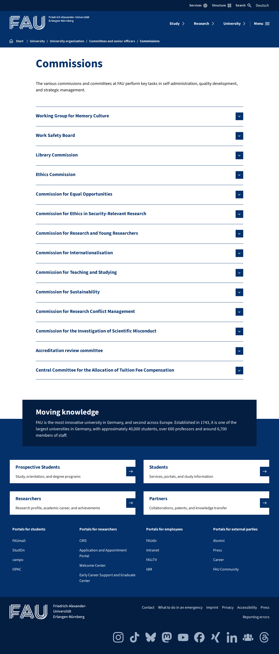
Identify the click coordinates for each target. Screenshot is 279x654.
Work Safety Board (55, 135)
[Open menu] (261, 23)
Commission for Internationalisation (74, 252)
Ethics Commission (55, 174)
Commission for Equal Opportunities (74, 194)
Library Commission (57, 155)
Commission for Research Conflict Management (85, 311)
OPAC (16, 569)
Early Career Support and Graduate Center (107, 577)
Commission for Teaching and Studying (76, 272)
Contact (148, 607)
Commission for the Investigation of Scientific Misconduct (96, 331)
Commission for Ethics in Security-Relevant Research (91, 213)
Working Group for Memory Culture (72, 116)
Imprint (212, 607)
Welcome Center (92, 565)
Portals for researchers (98, 529)
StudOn (18, 550)
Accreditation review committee (69, 350)
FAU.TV (151, 559)
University (232, 23)
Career (218, 559)
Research (201, 23)
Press (217, 550)
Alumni (219, 540)
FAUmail (19, 540)
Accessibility (247, 607)
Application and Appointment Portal (103, 553)
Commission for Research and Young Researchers (87, 233)
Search (243, 5)
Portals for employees (164, 529)
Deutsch (262, 5)
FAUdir (151, 540)
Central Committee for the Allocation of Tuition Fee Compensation (105, 370)
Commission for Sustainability (68, 292)
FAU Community (226, 569)
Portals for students (28, 529)
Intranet (152, 550)
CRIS (83, 540)
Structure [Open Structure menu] (221, 5)
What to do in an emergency (180, 607)
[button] (73, 471)
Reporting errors (256, 617)
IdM (149, 569)
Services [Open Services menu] (198, 5)
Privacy (227, 607)
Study (175, 23)
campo (17, 559)
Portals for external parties (235, 529)
